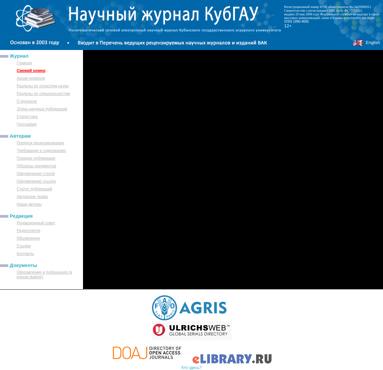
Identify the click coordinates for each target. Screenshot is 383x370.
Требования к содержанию (41, 150)
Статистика (27, 116)
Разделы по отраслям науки (43, 86)
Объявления (28, 238)
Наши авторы (29, 204)
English (366, 42)
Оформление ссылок (36, 181)
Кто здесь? (191, 367)
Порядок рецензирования (40, 143)
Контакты (25, 253)
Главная (24, 63)
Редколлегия (28, 230)
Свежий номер (31, 70)
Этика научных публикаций (42, 109)
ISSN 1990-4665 (296, 21)
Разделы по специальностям (43, 93)
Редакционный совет (36, 223)
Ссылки (24, 246)
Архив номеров (31, 78)
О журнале (27, 101)
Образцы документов (36, 166)
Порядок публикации (36, 158)
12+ (288, 25)
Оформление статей (36, 173)
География (27, 124)
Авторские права (32, 196)
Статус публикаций (34, 189)
